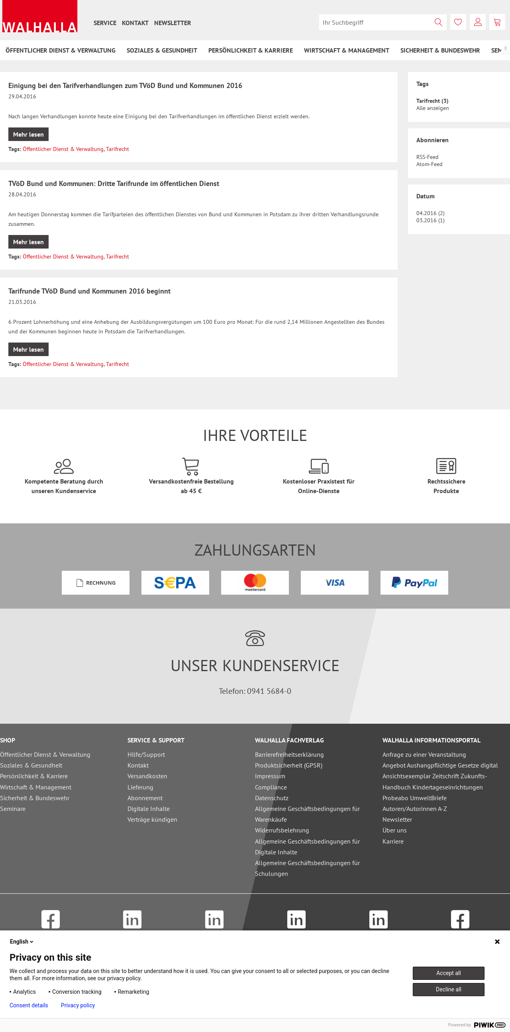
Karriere (393, 841)
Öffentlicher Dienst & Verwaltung (63, 149)
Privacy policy (78, 1005)
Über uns (394, 830)
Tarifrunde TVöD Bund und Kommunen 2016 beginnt (89, 291)
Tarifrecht (117, 149)
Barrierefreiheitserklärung (289, 754)
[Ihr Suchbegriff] (383, 22)
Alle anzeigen (432, 108)
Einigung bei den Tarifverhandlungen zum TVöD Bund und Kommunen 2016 (125, 85)
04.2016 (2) (430, 213)
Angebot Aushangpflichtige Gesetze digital (440, 765)
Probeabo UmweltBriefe (414, 798)
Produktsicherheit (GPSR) (288, 765)
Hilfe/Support (146, 754)
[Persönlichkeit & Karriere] (250, 50)
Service (105, 23)
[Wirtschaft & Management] (346, 50)
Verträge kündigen (152, 819)
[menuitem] (105, 23)
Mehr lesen (28, 134)
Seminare (13, 809)
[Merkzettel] (458, 22)
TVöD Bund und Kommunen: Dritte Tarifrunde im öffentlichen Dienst (113, 183)
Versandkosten (147, 776)
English (22, 941)
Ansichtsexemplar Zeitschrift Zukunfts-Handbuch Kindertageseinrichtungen (434, 781)
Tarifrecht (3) (432, 100)
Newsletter (172, 23)
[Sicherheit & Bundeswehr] (440, 50)
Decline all (448, 989)
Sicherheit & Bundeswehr (34, 798)
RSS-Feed (427, 157)
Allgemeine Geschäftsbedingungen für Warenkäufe (307, 814)
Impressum (270, 776)
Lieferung (140, 787)
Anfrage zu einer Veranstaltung (424, 754)
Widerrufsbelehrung (282, 830)
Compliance (271, 787)
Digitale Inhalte (149, 809)
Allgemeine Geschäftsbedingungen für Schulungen (307, 868)
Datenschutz (271, 798)
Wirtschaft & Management (35, 787)
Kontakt (135, 23)
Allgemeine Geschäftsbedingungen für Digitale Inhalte (307, 846)
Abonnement (145, 798)
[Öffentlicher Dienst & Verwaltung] (60, 50)
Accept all (448, 973)
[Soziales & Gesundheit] (162, 50)
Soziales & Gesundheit (31, 765)
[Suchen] (439, 22)
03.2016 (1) (430, 220)
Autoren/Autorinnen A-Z (414, 809)
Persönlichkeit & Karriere (34, 776)
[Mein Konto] (478, 22)
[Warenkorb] (497, 22)
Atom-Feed (429, 164)
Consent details (29, 1005)
